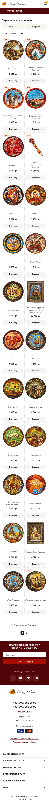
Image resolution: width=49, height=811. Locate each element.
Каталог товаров (12, 11)
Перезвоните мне (24, 711)
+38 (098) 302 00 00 (24, 702)
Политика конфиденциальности (24, 738)
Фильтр (8, 27)
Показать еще (24, 625)
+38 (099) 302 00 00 (24, 706)
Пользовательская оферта (24, 742)
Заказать (35, 564)
